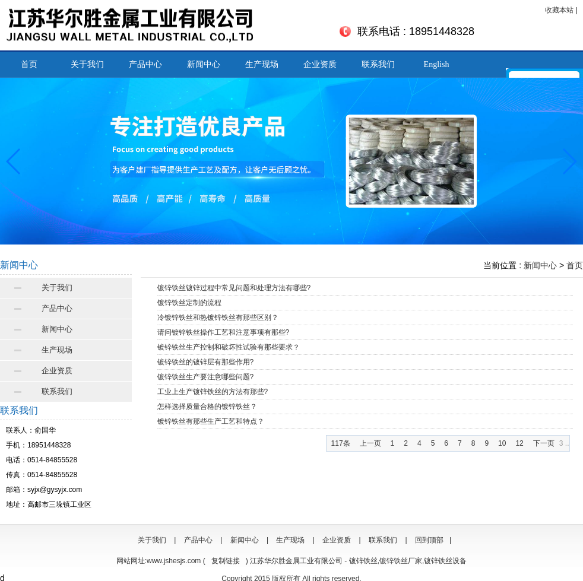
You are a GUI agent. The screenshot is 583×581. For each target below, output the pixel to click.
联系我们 (378, 64)
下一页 (544, 443)
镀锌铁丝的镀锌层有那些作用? (205, 362)
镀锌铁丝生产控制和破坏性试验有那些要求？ (228, 347)
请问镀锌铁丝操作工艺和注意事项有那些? (223, 332)
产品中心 (145, 64)
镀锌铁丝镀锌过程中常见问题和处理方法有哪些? (234, 288)
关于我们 (87, 64)
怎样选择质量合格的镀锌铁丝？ (207, 406)
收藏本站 (559, 10)
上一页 (370, 443)
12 (519, 443)
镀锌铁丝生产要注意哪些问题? (205, 377)
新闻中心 (203, 64)
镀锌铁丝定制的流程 (189, 303)
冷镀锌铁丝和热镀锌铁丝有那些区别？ (217, 317)
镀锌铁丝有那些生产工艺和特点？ (210, 421)
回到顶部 (429, 540)
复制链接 (225, 561)
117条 (340, 443)
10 (502, 443)
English (436, 64)
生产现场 (261, 64)
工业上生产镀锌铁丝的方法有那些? (212, 392)
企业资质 (320, 64)
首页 (29, 64)
